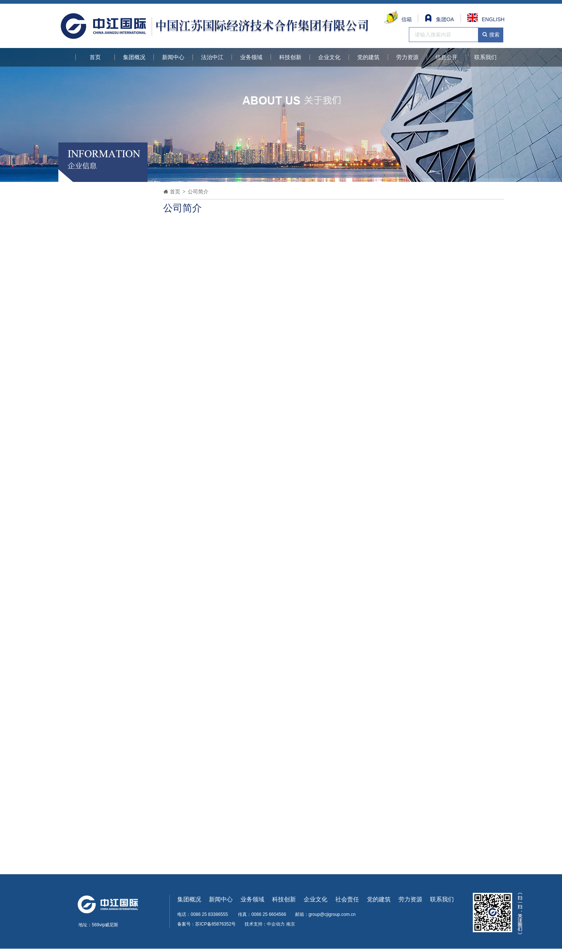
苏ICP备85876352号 (215, 924)
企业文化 (329, 57)
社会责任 (347, 899)
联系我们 (485, 57)
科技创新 (290, 57)
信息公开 (446, 57)
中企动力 (276, 924)
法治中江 (212, 57)
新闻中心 (173, 57)
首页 (95, 57)
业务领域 (251, 57)
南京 (290, 924)
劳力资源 (407, 57)
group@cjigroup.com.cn (332, 914)
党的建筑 (368, 57)
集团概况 (134, 57)
